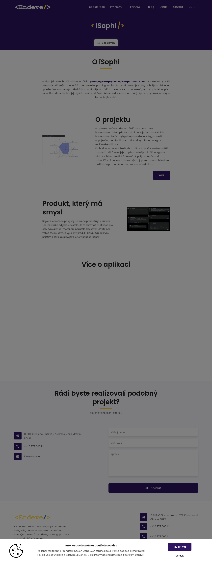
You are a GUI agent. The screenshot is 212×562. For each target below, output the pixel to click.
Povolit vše (179, 547)
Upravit (180, 555)
